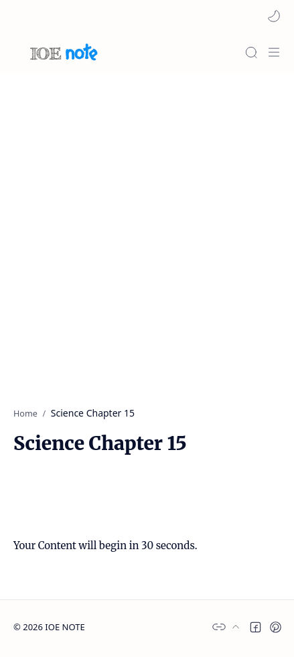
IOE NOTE (64, 627)
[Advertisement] (147, 233)
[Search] (251, 52)
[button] (274, 16)
